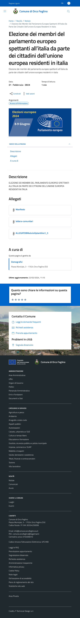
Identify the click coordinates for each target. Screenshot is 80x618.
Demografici (16, 261)
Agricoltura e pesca (16, 412)
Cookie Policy (14, 570)
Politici (11, 386)
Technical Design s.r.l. (25, 611)
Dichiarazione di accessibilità (20, 578)
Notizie (11, 480)
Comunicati (13, 484)
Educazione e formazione (19, 439)
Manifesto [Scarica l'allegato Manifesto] (20, 209)
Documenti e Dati (16, 398)
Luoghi (11, 502)
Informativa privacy (16, 566)
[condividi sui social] (15, 94)
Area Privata (14, 596)
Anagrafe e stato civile (18, 420)
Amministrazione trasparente (20, 562)
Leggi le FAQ (14, 547)
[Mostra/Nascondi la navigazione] (4, 11)
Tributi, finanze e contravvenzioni (22, 458)
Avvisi (11, 488)
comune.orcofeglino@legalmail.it (26, 533)
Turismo (12, 462)
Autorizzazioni (14, 427)
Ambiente (13, 416)
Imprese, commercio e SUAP (20, 447)
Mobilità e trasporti (16, 450)
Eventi (11, 505)
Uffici (11, 379)
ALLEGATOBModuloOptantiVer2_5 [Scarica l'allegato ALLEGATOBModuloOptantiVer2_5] (32, 233)
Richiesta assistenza (17, 559)
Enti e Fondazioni (16, 394)
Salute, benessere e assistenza (21, 454)
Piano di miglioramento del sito (21, 582)
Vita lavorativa (14, 466)
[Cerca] (68, 11)
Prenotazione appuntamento (20, 551)
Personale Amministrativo (19, 390)
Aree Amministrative (17, 375)
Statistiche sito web (17, 586)
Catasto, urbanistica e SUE (19, 431)
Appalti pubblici (15, 423)
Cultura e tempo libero (18, 435)
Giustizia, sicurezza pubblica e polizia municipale (28, 443)
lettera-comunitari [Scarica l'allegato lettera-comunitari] (24, 221)
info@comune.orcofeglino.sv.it (26, 531)
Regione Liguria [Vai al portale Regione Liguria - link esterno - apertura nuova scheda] (14, 3)
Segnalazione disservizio (18, 555)
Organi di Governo (16, 383)
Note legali (13, 574)
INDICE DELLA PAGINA (40, 144)
